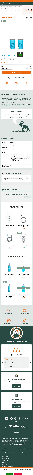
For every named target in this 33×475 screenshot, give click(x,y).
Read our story (18, 444)
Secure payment (21, 452)
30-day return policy (26, 85)
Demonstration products (7, 466)
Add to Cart (17, 72)
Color (2, 66)
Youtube (26, 418)
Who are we (4, 448)
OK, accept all (10, 473)
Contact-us (4, 454)
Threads (19, 418)
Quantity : (30, 66)
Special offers (5, 460)
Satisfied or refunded (22, 454)
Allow (20, 55)
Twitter (23, 418)
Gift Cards (4, 464)
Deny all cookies (18, 473)
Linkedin (16, 422)
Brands (3, 450)
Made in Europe (5, 458)
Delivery (20, 450)
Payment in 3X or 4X (25, 313)
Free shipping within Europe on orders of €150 (16, 1)
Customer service (8, 313)
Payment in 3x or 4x (7, 85)
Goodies (4, 462)
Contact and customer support (24, 448)
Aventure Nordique (8, 438)
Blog (7, 418)
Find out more (16, 386)
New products (5, 456)
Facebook (15, 418)
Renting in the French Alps (8, 452)
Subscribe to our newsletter (16, 431)
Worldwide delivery (17, 85)
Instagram (11, 418)
